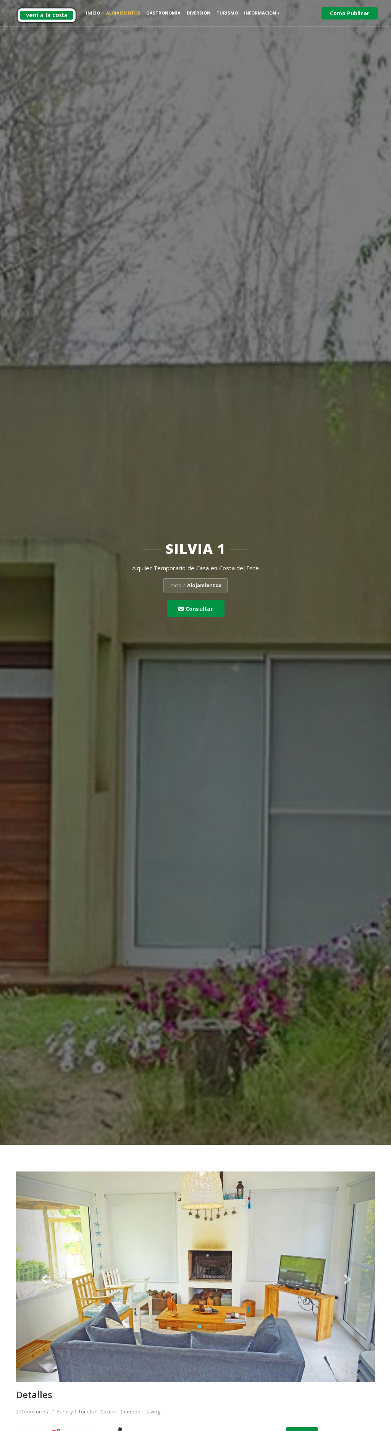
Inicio (93, 13)
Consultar (195, 608)
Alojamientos (123, 13)
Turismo (227, 13)
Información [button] (262, 13)
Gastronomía (163, 13)
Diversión (198, 13)
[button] (43, 1276)
